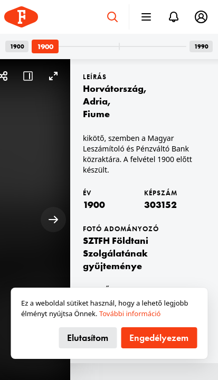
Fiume (96, 114)
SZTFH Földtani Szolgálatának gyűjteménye (115, 253)
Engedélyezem (158, 337)
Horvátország (113, 88)
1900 (94, 204)
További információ (130, 313)
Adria (95, 101)
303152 (160, 204)
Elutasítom (87, 337)
